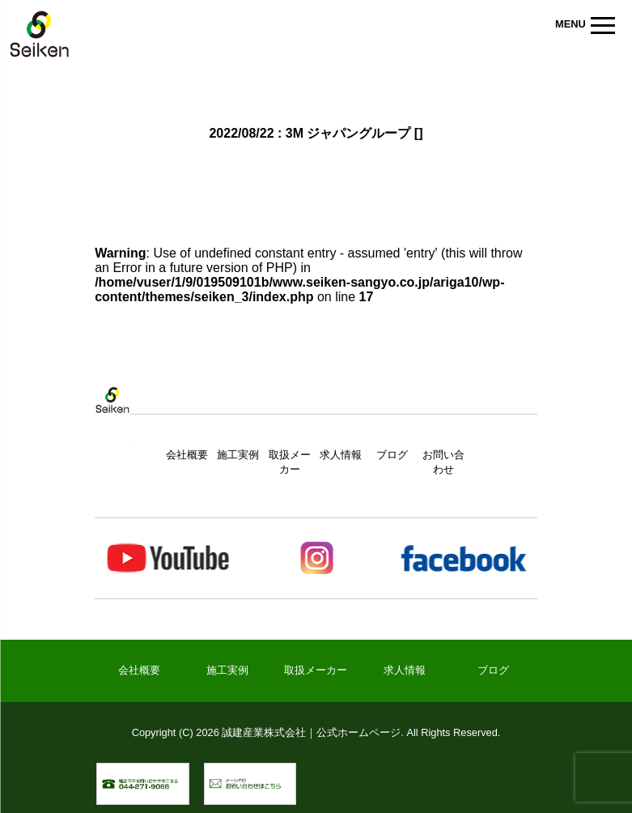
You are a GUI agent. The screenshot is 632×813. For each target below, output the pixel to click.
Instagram (315, 558)
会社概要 (187, 455)
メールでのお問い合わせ (295, 771)
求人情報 (341, 455)
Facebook (463, 558)
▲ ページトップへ (514, 784)
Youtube (168, 558)
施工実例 (238, 455)
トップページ (112, 416)
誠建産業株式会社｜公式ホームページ (39, 37)
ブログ (392, 455)
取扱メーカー (315, 670)
